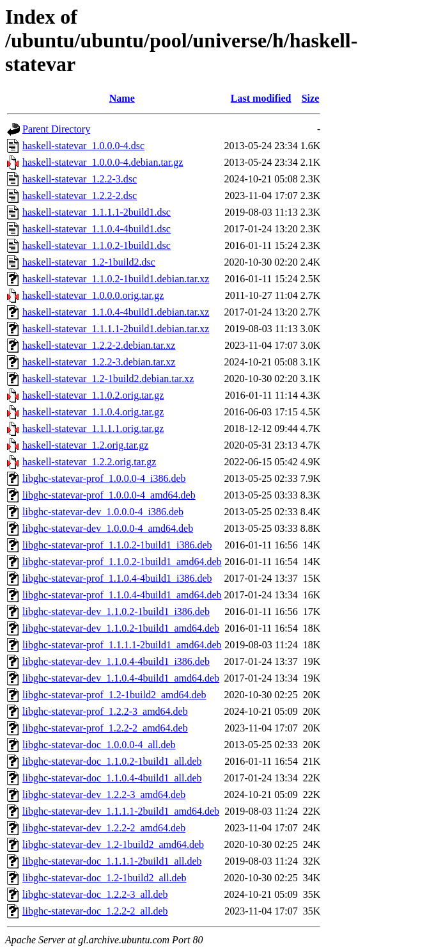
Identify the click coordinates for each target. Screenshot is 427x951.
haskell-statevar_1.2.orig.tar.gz (85, 445)
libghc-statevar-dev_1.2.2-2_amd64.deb (103, 827)
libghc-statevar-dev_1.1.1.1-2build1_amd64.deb (120, 811)
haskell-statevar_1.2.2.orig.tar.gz (89, 461)
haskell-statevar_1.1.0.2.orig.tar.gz (93, 395)
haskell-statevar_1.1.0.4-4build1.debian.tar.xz (115, 312)
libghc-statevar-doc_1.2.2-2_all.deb (95, 911)
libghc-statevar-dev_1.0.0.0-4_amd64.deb (107, 528)
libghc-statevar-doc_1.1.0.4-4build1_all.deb (112, 777)
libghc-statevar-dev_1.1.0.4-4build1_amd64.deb (120, 678)
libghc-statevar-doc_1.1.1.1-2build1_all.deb (112, 861)
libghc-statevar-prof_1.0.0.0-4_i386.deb (104, 478)
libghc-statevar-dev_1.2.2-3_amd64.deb (103, 794)
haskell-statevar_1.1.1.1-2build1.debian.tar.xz (115, 328)
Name (122, 98)
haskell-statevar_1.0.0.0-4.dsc (83, 145)
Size (311, 98)
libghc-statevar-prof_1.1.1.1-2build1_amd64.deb (122, 644)
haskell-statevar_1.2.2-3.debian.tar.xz (98, 361)
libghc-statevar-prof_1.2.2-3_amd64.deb (105, 711)
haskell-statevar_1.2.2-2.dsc (79, 195)
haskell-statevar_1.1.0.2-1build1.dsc (96, 245)
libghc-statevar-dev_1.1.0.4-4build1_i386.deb (116, 661)
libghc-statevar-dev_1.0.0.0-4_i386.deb (102, 511)
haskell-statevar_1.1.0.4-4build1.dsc (96, 228)
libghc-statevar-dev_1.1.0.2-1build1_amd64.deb (120, 628)
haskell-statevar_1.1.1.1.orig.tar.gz (93, 428)
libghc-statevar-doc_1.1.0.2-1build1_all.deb (112, 761)
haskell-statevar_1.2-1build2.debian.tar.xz (108, 378)
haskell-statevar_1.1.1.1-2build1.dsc (96, 212)
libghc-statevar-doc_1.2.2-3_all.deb (95, 894)
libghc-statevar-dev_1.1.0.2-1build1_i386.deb (116, 611)
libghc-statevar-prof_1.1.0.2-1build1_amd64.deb (122, 561)
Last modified (261, 98)
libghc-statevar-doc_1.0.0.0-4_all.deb (99, 744)
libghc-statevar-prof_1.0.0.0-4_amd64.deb (109, 495)
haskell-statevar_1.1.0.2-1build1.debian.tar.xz (115, 278)
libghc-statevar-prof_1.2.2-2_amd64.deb (105, 728)
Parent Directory (56, 129)
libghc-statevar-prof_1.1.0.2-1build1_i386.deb (117, 544)
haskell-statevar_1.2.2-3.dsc (79, 178)
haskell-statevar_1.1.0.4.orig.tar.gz (93, 411)
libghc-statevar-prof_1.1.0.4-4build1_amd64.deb (122, 594)
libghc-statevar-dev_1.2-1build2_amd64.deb (113, 844)
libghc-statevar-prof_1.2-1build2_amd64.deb (114, 694)
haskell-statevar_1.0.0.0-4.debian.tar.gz (102, 162)
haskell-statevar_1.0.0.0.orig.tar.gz (93, 295)
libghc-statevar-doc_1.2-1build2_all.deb (104, 877)
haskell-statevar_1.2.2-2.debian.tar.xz (98, 345)
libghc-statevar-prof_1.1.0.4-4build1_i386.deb (117, 578)
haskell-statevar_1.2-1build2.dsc (88, 262)
